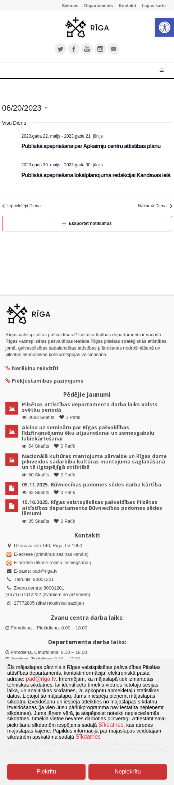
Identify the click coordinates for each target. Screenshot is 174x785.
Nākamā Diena (155, 205)
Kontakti (127, 5)
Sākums (70, 5)
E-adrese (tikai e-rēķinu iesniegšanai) (52, 562)
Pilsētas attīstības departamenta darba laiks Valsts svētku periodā (89, 407)
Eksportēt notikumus (86, 223)
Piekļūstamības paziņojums (44, 380)
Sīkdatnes (111, 725)
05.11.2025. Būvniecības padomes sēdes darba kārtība (91, 484)
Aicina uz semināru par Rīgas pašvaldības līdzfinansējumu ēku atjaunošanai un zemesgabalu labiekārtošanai (88, 433)
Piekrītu (46, 771)
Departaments (98, 5)
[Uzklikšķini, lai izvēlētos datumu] (25, 108)
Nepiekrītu (128, 771)
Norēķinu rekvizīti (31, 368)
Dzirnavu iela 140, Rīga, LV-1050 (48, 545)
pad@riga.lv (45, 571)
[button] (164, 27)
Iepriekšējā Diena (21, 205)
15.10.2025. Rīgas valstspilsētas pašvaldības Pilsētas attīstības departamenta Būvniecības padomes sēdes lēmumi (92, 508)
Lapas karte (154, 5)
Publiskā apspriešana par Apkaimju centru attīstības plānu (91, 146)
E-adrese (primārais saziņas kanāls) (51, 554)
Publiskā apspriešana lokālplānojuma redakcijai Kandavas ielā (96, 175)
